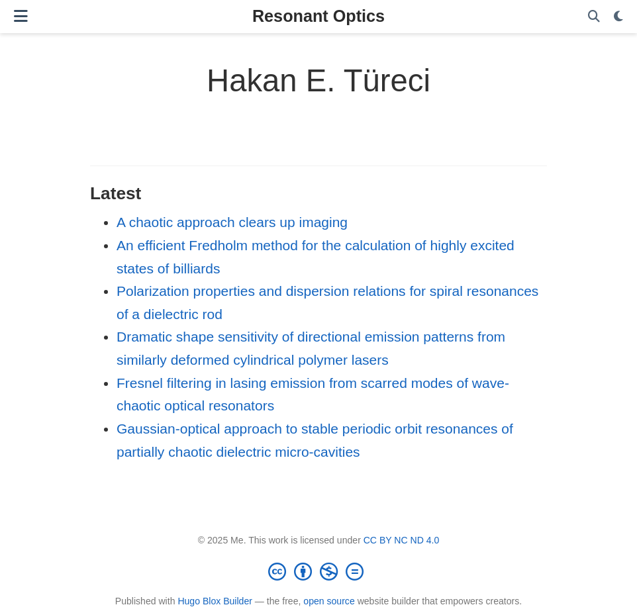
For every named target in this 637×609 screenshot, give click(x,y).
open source (328, 601)
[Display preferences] (618, 16)
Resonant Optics (318, 16)
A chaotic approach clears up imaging (232, 222)
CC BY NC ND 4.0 (402, 540)
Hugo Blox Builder (214, 601)
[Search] (594, 16)
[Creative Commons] (318, 571)
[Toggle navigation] (21, 16)
